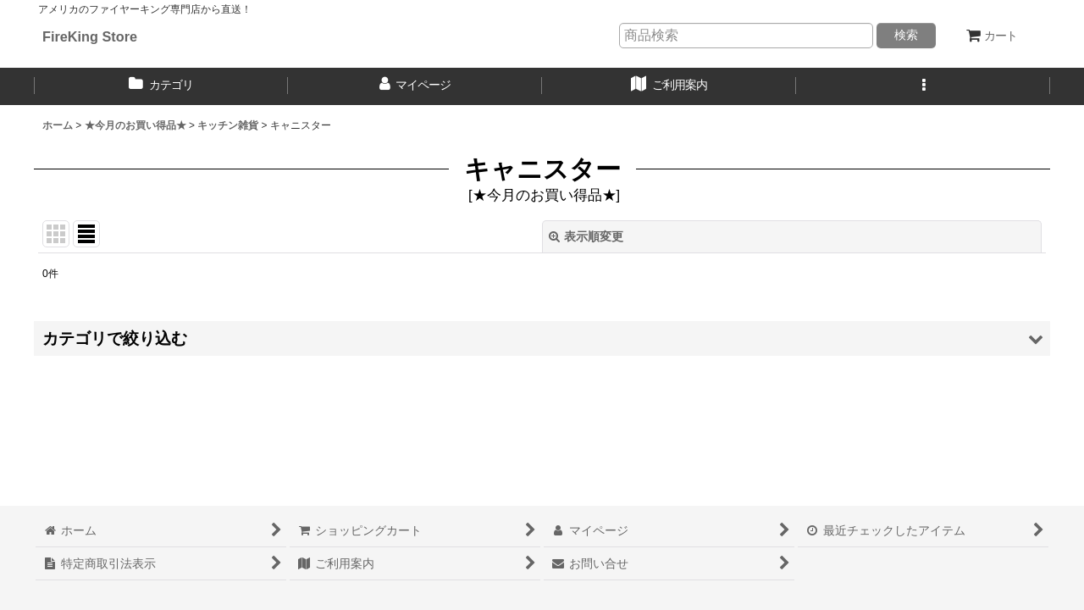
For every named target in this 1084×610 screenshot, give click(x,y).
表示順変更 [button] (586, 236)
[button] (923, 86)
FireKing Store (89, 36)
